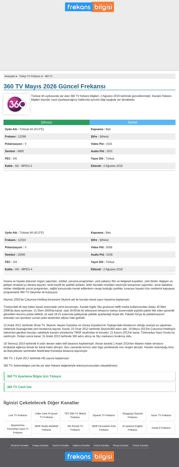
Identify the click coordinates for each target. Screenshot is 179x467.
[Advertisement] (89, 42)
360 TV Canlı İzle (19, 387)
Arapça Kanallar (40, 445)
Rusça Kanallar (120, 445)
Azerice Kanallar (60, 445)
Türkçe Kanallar (140, 445)
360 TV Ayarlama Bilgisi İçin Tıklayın (34, 376)
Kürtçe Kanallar (101, 445)
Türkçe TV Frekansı (30, 76)
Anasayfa (10, 76)
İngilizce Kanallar (81, 445)
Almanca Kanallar (19, 445)
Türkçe (110, 158)
